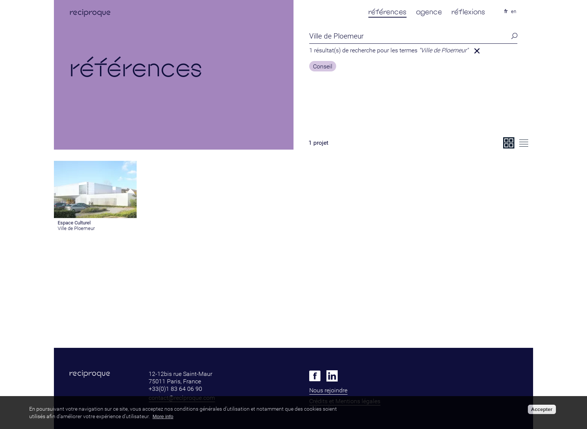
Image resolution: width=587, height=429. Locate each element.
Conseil (322, 67)
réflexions (468, 11)
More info (162, 416)
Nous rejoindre (328, 390)
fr (505, 11)
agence (429, 11)
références (387, 11)
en (513, 11)
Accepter (542, 409)
